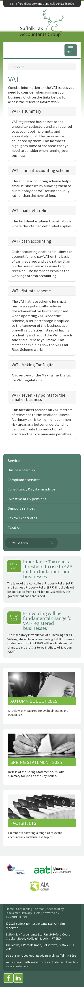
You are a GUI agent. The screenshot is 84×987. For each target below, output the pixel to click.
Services (14, 460)
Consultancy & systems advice (31, 489)
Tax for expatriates (22, 517)
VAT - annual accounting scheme (41, 170)
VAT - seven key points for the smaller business (38, 397)
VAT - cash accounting (31, 241)
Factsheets (17, 67)
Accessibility (55, 908)
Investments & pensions (27, 498)
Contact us (23, 908)
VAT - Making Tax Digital (33, 364)
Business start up (21, 470)
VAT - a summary (26, 111)
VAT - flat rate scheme (31, 290)
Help (37, 913)
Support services (21, 508)
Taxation (14, 527)
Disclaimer (13, 913)
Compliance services (24, 479)
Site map (39, 908)
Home (10, 908)
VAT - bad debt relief (30, 210)
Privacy (27, 913)
